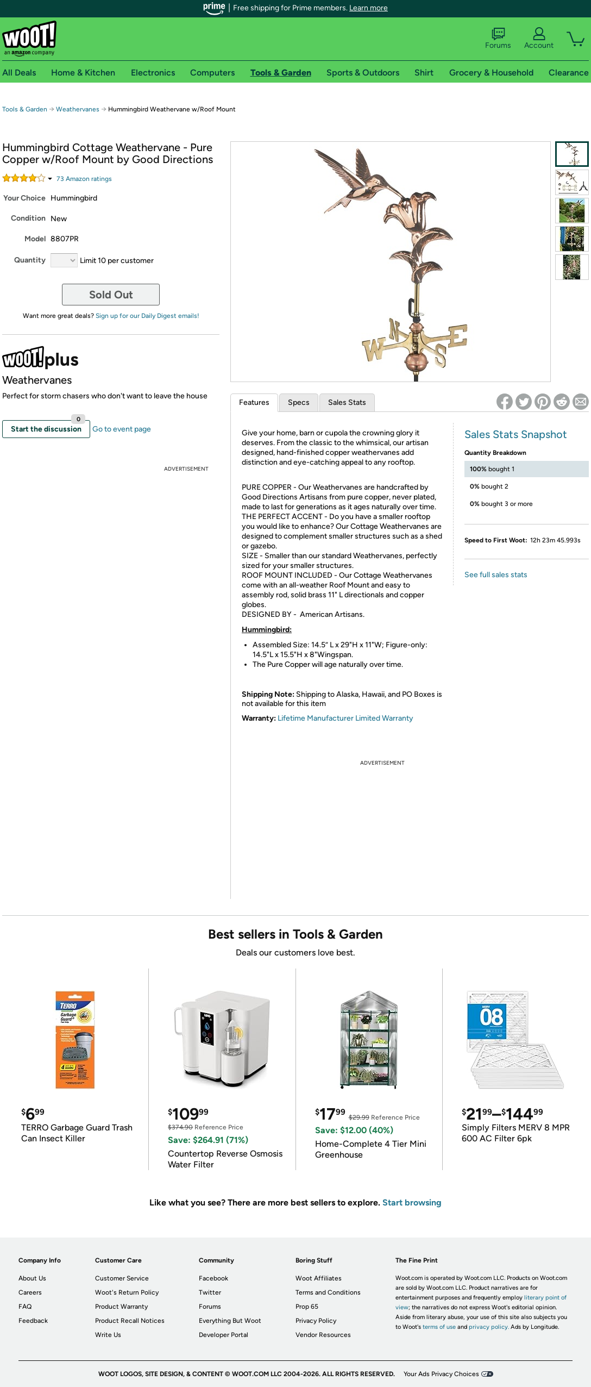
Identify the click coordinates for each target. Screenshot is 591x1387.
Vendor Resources (323, 1335)
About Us (32, 1278)
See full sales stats (495, 574)
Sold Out (111, 294)
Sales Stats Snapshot (515, 434)
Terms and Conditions (328, 1292)
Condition (28, 218)
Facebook (213, 1278)
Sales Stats (347, 402)
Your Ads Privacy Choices (441, 1374)
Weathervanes (77, 109)
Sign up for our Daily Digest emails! (147, 316)
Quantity (30, 260)
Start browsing (412, 1202)
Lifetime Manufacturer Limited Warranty (345, 718)
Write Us (108, 1335)
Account (539, 38)
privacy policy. (489, 1326)
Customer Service (122, 1278)
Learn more (368, 8)
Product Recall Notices (130, 1320)
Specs (299, 402)
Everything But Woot (230, 1320)
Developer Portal (223, 1335)
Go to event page (121, 429)
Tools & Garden (24, 109)
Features (254, 402)
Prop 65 (307, 1306)
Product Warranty (121, 1306)
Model (35, 238)
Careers (30, 1292)
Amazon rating (84, 179)
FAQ (25, 1306)
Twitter (210, 1292)
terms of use (439, 1326)
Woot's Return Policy (127, 1292)
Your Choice (24, 198)
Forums (498, 38)
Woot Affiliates (319, 1278)
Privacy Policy (316, 1320)
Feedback (33, 1320)
